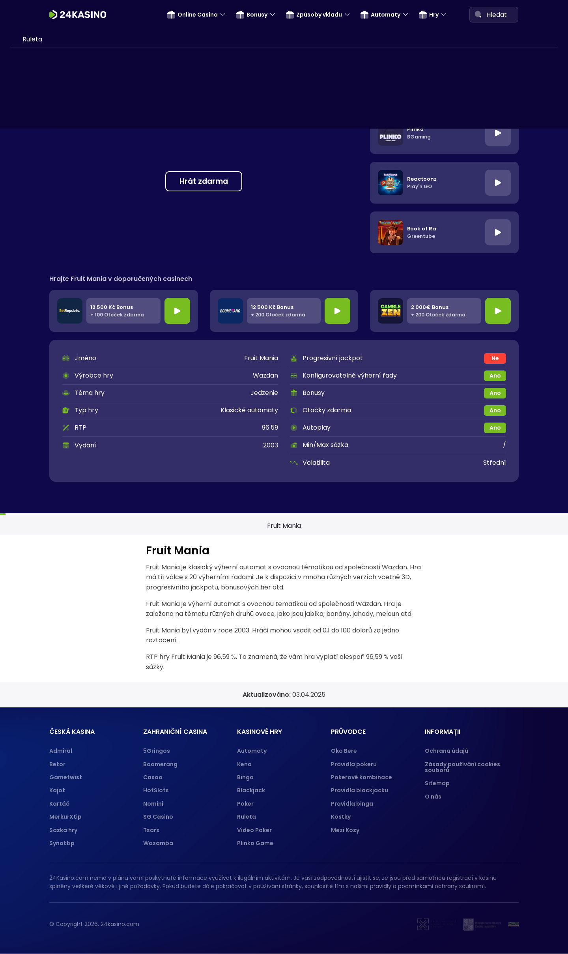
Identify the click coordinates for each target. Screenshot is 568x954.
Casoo (153, 777)
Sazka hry (63, 830)
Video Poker (254, 830)
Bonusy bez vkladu (50, 66)
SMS (28, 147)
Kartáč (59, 804)
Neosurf (34, 313)
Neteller (34, 223)
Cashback (38, 35)
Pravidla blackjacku (359, 790)
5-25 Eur (42, 81)
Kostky (341, 817)
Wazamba (158, 843)
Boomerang (160, 764)
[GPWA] (513, 924)
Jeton (31, 253)
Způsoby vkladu (314, 15)
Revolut (34, 268)
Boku (29, 283)
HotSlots (156, 790)
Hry (429, 15)
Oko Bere (344, 751)
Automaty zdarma (50, 440)
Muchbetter (41, 374)
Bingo (245, 777)
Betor (57, 764)
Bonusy (251, 15)
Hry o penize (41, 410)
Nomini (153, 804)
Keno (244, 764)
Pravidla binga (352, 804)
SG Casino (158, 817)
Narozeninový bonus (53, 96)
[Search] (478, 14)
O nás (433, 797)
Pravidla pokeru (354, 764)
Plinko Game (255, 843)
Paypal (33, 344)
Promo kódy (41, 111)
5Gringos (156, 751)
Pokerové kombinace (361, 777)
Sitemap (437, 783)
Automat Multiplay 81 (54, 455)
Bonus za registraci (51, 50)
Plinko (31, 522)
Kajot (57, 790)
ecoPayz (35, 298)
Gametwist (65, 777)
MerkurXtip (65, 817)
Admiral (60, 751)
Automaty (380, 15)
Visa (28, 208)
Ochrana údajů (446, 751)
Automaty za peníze (53, 425)
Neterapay (39, 162)
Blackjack (251, 790)
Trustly (33, 238)
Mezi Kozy (345, 830)
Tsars (151, 830)
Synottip (62, 843)
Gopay (32, 359)
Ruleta (246, 817)
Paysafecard (42, 177)
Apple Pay (38, 329)
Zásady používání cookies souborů (462, 767)
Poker (245, 804)
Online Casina (192, 15)
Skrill (29, 192)
